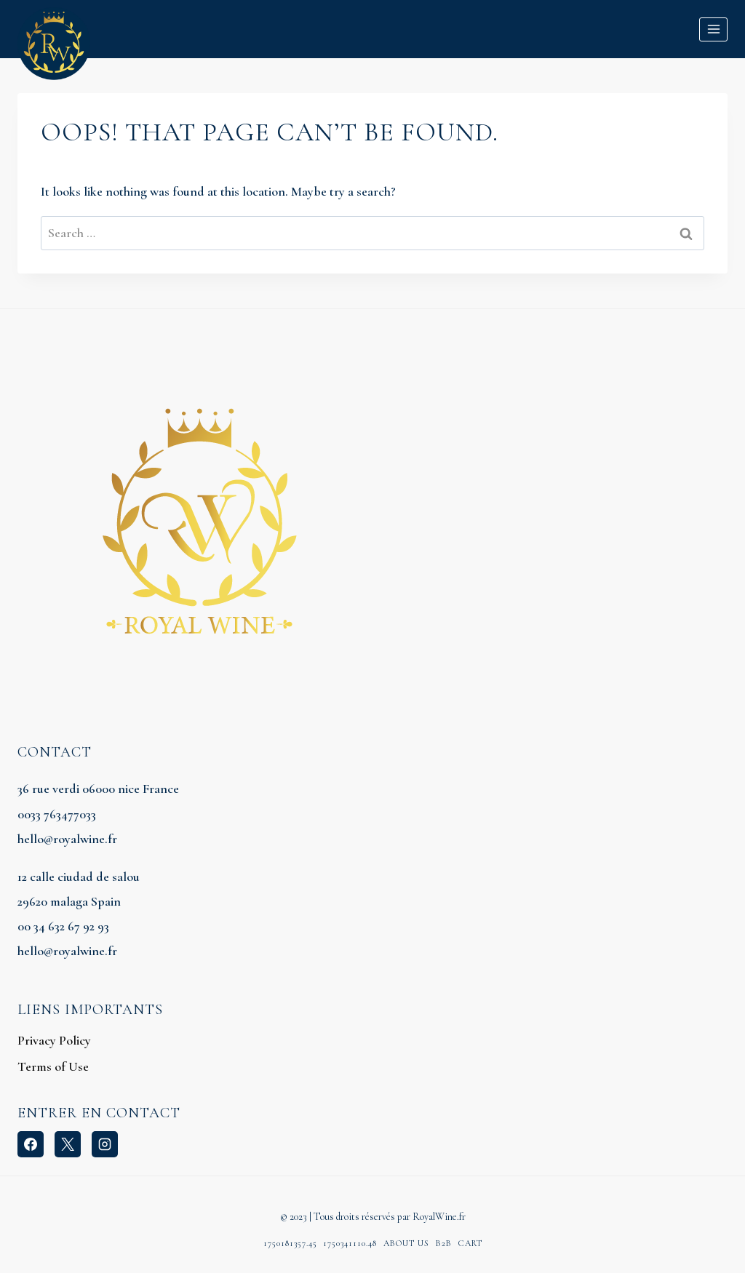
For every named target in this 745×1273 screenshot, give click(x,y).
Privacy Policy (54, 1040)
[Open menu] (713, 29)
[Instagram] (105, 1144)
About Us (406, 1243)
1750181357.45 (290, 1243)
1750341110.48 (350, 1243)
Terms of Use (53, 1066)
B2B (444, 1243)
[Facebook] (30, 1144)
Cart (470, 1243)
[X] (68, 1144)
